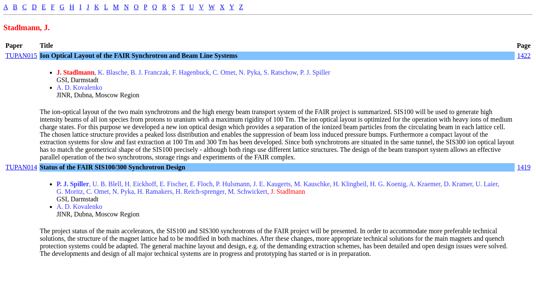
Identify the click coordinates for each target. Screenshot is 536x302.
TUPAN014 (21, 167)
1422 (524, 55)
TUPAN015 (21, 55)
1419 (524, 167)
